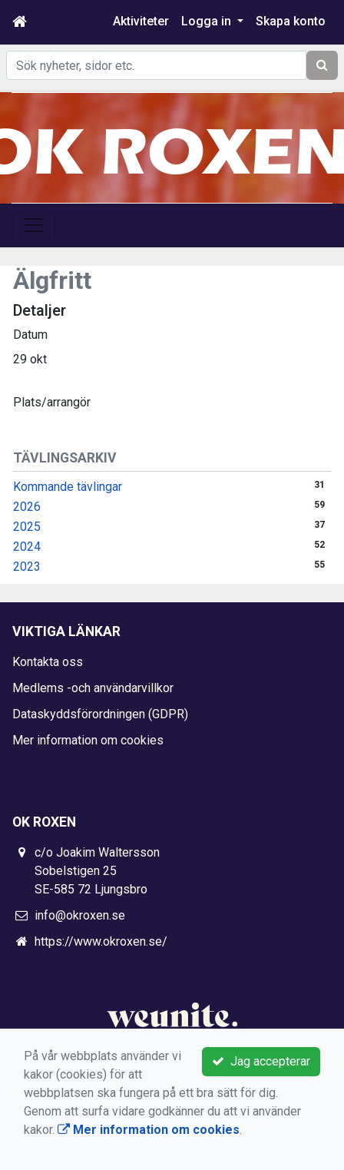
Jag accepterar (261, 1061)
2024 (27, 546)
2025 (27, 526)
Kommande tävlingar (67, 486)
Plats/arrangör (52, 402)
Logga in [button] (207, 21)
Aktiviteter (141, 21)
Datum (30, 334)
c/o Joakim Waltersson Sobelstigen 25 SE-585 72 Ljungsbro (97, 871)
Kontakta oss (47, 662)
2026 (27, 506)
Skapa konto (291, 21)
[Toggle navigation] (33, 225)
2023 (27, 566)
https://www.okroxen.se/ (101, 941)
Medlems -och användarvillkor (93, 688)
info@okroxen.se (80, 915)
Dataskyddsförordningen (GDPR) (100, 714)
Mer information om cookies (88, 740)
